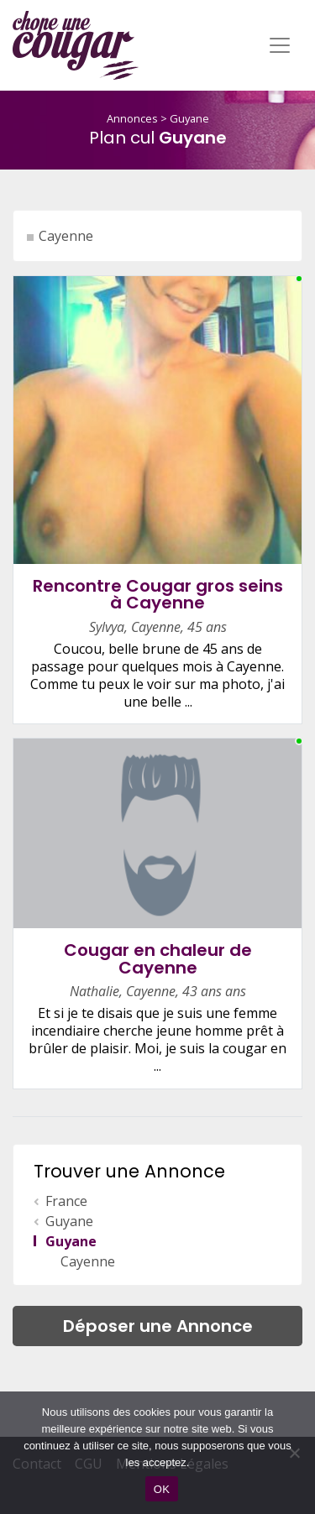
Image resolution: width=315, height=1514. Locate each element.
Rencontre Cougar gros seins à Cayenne (158, 594)
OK (162, 1489)
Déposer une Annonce (158, 1326)
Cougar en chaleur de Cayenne (158, 958)
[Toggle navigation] (279, 45)
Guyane (189, 118)
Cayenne (66, 236)
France (66, 1201)
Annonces (132, 118)
